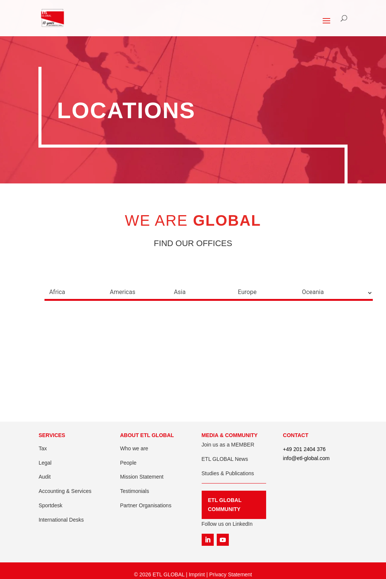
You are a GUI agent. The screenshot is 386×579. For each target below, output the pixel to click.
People (128, 463)
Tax (42, 448)
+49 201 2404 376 (304, 449)
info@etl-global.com (306, 458)
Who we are (134, 448)
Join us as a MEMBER (228, 445)
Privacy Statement (230, 574)
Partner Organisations (145, 505)
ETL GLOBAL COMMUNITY (225, 504)
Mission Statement (141, 477)
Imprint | (199, 574)
